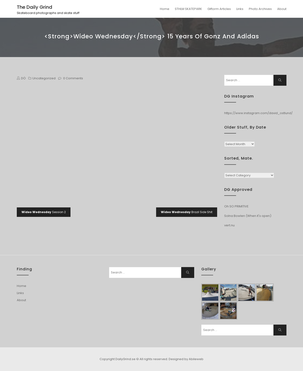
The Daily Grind (34, 7)
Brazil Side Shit (186, 212)
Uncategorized (44, 78)
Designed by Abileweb (186, 359)
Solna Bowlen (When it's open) (247, 216)
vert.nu (229, 225)
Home (164, 9)
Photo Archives (260, 9)
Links (239, 9)
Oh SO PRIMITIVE (236, 206)
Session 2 (44, 212)
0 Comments (73, 78)
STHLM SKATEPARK (188, 9)
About (281, 9)
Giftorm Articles (219, 9)
